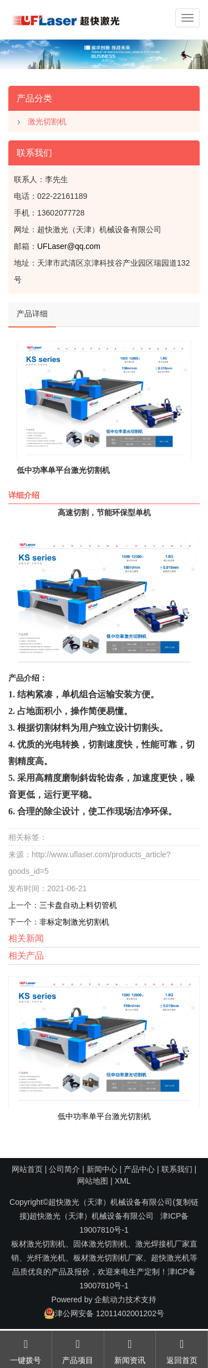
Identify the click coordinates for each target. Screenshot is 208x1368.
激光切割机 (47, 121)
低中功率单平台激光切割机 (104, 1116)
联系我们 (176, 1169)
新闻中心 (102, 1169)
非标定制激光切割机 (74, 921)
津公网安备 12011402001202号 (104, 1313)
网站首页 (27, 1169)
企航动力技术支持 (125, 1299)
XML (123, 1180)
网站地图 (92, 1180)
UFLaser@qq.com (68, 246)
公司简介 (64, 1169)
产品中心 (139, 1169)
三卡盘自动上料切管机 (78, 905)
